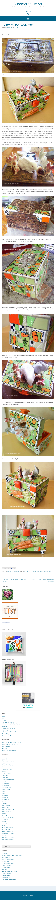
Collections (5, 775)
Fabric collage (5, 783)
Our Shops (5, 726)
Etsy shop (4, 781)
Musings (4, 813)
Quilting (4, 821)
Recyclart (4, 869)
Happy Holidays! (6, 746)
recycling (4, 823)
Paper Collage (7, 773)
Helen (16, 27)
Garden (4, 791)
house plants (5, 799)
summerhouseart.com (6, 622)
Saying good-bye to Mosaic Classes (11, 742)
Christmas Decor (7, 769)
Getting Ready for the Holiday (10, 744)
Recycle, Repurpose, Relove (9, 871)
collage (4, 771)
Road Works (28, 705)
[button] (28, 18)
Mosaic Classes (6, 807)
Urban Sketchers (6, 877)
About (3, 716)
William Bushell (29, 707)
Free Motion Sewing (7, 787)
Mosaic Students (6, 811)
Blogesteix (4, 853)
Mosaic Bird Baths (6, 805)
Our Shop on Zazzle (8, 730)
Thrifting (4, 835)
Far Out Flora (5, 861)
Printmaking (5, 819)
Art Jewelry (4, 759)
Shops (3, 825)
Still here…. (5, 748)
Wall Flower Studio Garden (9, 879)
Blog (3, 718)
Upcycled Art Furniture (8, 837)
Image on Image (6, 865)
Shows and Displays (7, 827)
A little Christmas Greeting (9, 750)
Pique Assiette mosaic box (17, 573)
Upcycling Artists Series (8, 839)
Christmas (4, 767)
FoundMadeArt (6, 785)
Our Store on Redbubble (9, 732)
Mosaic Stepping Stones (8, 809)
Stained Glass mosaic (7, 831)
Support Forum (6, 875)
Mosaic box (45, 571)
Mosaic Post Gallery (8, 722)
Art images (5, 757)
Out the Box (30, 895)
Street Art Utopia (6, 873)
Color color (5, 777)
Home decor (5, 797)
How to (4, 801)
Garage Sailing (6, 789)
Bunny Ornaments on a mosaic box (33, 571)
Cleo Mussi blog (6, 857)
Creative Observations (8, 779)
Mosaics (4, 720)
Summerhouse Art (28, 4)
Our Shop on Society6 (9, 728)
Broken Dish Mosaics (7, 765)
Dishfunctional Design (7, 859)
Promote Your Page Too (6, 625)
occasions (4, 815)
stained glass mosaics (7, 833)
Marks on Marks (6, 867)
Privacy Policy (5, 734)
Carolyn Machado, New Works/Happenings (13, 855)
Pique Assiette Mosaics (13, 571)
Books (3, 763)
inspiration (4, 803)
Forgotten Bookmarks (7, 863)
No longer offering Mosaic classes (12, 724)
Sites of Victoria (6, 829)
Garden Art (5, 793)
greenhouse (5, 795)
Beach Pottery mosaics (8, 761)
